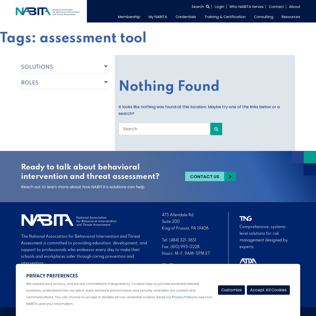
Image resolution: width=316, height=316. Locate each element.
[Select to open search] (200, 7)
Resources (291, 16)
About (294, 6)
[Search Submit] (216, 129)
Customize (231, 290)
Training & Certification (225, 16)
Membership (129, 16)
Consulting (263, 16)
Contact (276, 6)
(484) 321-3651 (182, 240)
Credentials (186, 16)
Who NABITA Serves (246, 6)
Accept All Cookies (268, 290)
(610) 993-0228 (185, 247)
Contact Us (204, 176)
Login (219, 6)
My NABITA (158, 16)
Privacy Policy (183, 297)
